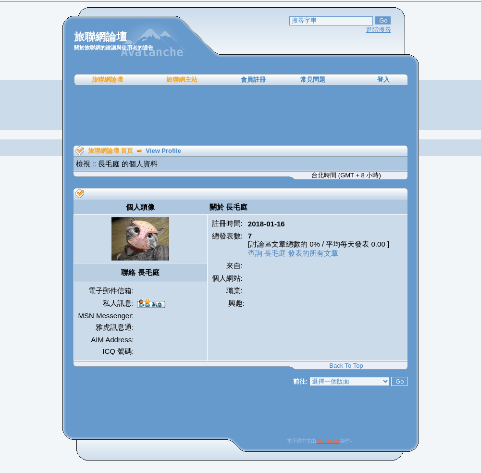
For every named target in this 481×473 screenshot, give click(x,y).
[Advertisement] (241, 115)
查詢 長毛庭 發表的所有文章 (293, 253)
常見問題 (312, 79)
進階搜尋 (378, 29)
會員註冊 (253, 79)
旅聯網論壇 (107, 79)
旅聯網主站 (181, 79)
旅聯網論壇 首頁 (111, 150)
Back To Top (346, 365)
